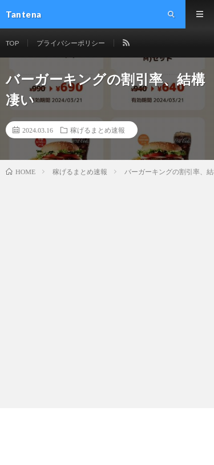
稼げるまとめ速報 (97, 129)
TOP (12, 43)
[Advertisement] (107, 290)
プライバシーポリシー (71, 43)
